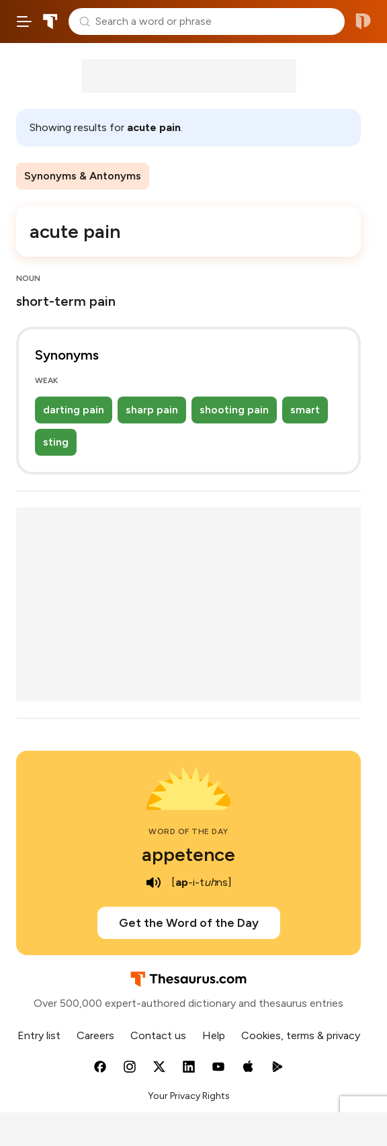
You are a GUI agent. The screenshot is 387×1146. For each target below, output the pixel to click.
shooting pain (234, 409)
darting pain (73, 409)
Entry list (38, 1035)
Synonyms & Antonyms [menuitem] (82, 175)
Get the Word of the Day (189, 922)
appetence (188, 854)
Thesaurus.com (50, 21)
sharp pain (152, 409)
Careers (95, 1035)
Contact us (158, 1035)
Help (213, 1035)
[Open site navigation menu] (24, 21)
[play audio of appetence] (154, 882)
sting (56, 442)
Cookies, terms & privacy (300, 1035)
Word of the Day (188, 831)
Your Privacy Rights (189, 1096)
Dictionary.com (363, 21)
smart (305, 409)
